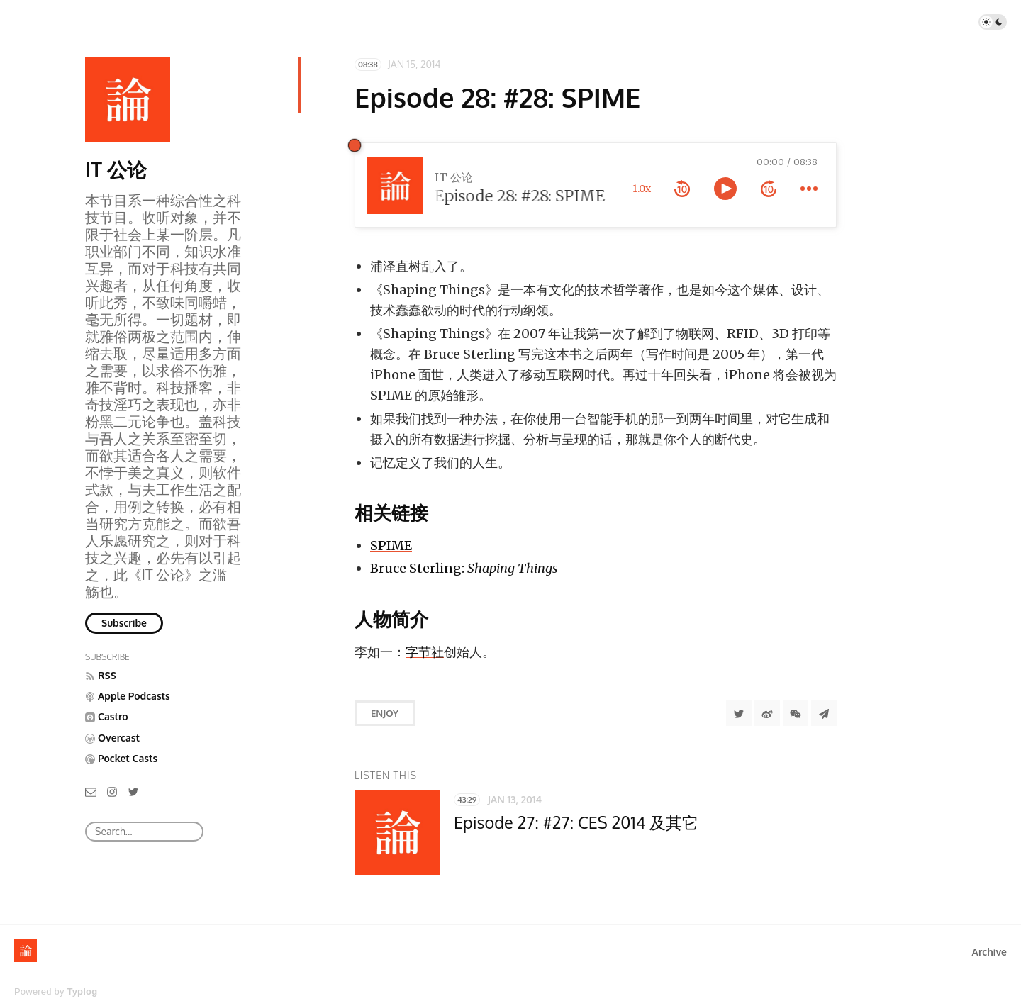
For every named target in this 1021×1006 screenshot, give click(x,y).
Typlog (82, 991)
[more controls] (809, 188)
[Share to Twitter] (739, 713)
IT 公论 (116, 169)
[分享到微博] (767, 713)
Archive (989, 952)
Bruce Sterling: (464, 568)
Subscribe (124, 623)
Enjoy (384, 713)
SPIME (391, 545)
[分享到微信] (795, 713)
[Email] (90, 791)
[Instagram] (112, 791)
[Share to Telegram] (824, 713)
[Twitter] (133, 791)
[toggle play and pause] (725, 188)
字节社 (425, 652)
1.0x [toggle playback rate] (641, 188)
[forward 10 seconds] (768, 188)
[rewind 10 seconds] (682, 188)
